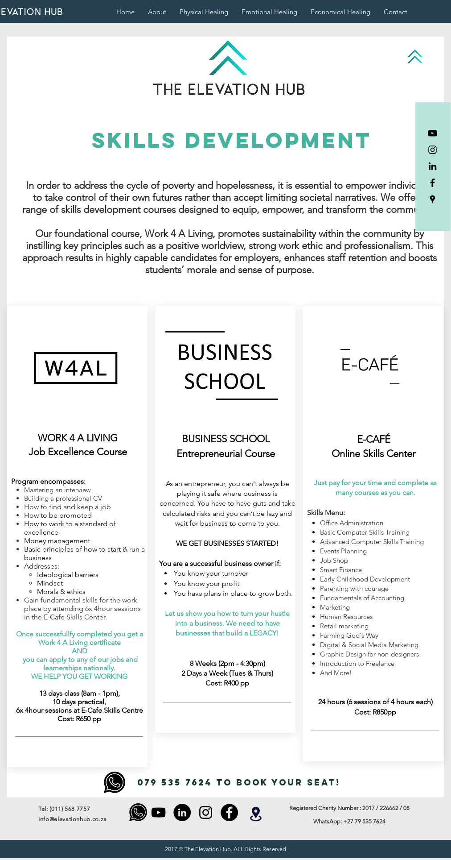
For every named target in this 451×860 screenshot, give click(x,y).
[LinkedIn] (432, 166)
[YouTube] (432, 133)
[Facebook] (432, 182)
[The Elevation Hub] (432, 199)
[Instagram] (432, 149)
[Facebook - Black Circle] (229, 812)
